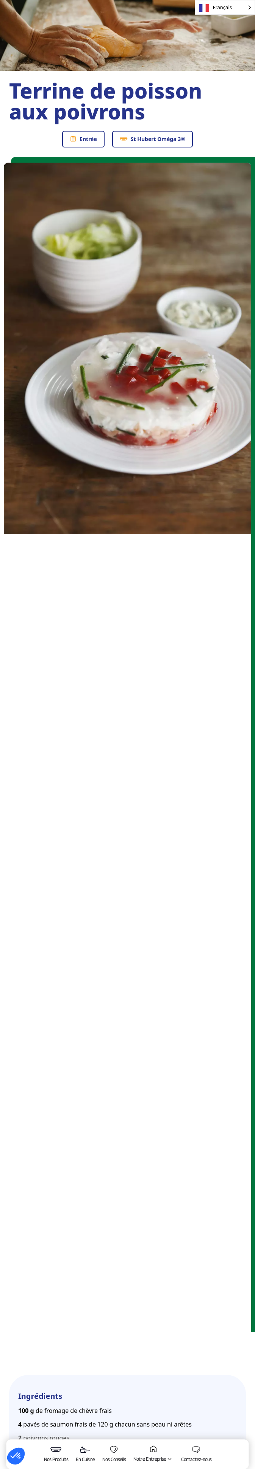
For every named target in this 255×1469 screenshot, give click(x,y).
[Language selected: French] (225, 7)
